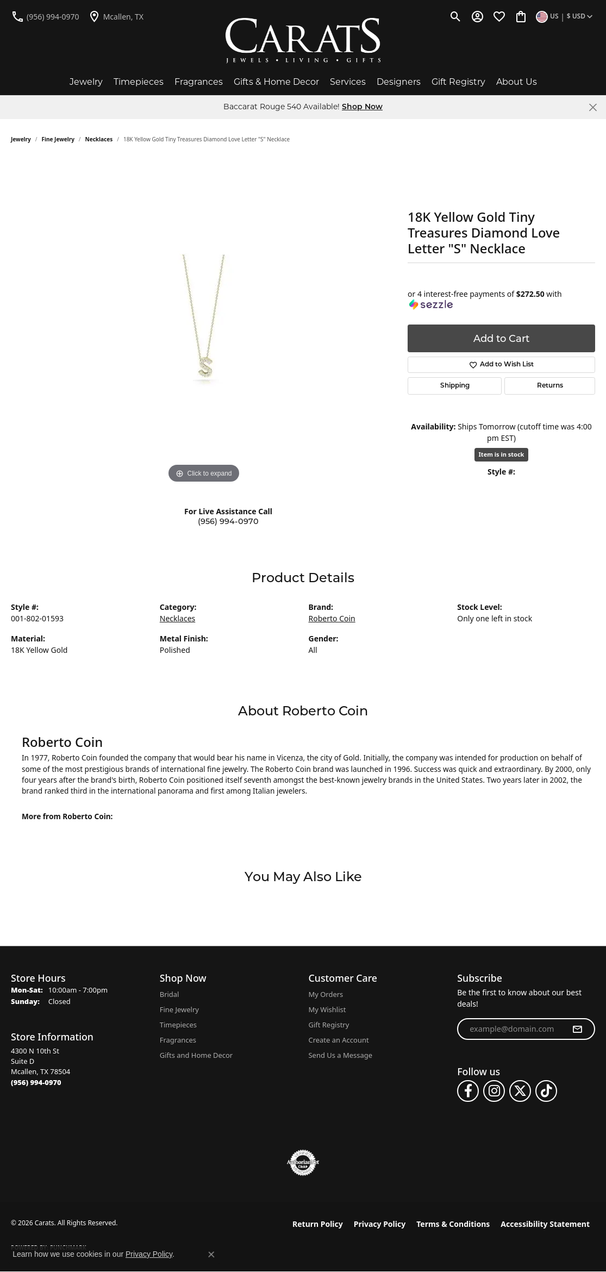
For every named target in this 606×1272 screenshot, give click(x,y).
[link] (45, 16)
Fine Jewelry (58, 139)
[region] (204, 323)
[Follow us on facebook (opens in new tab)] (468, 1091)
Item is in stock (501, 454)
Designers (399, 82)
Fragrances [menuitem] (178, 1040)
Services (348, 82)
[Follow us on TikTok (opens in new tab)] (546, 1091)
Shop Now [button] (362, 107)
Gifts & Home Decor (276, 82)
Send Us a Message (340, 1055)
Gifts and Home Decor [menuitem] (196, 1055)
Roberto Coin (332, 618)
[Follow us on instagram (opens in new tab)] (494, 1091)
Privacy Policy (379, 1224)
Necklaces (99, 139)
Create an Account (339, 1040)
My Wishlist (327, 1009)
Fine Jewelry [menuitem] (179, 1009)
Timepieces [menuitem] (178, 1025)
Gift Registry (458, 82)
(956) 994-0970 (228, 521)
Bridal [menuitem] (169, 994)
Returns (550, 386)
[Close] (592, 107)
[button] (456, 16)
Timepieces (139, 82)
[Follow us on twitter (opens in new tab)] (520, 1091)
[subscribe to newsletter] (577, 1029)
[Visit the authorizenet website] (303, 1162)
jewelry (21, 139)
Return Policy (317, 1224)
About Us (516, 82)
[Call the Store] (36, 1082)
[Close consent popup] (211, 1254)
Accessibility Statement (545, 1224)
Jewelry (86, 82)
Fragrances (198, 82)
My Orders (326, 994)
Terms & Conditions (453, 1224)
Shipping (455, 386)
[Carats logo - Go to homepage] (303, 41)
